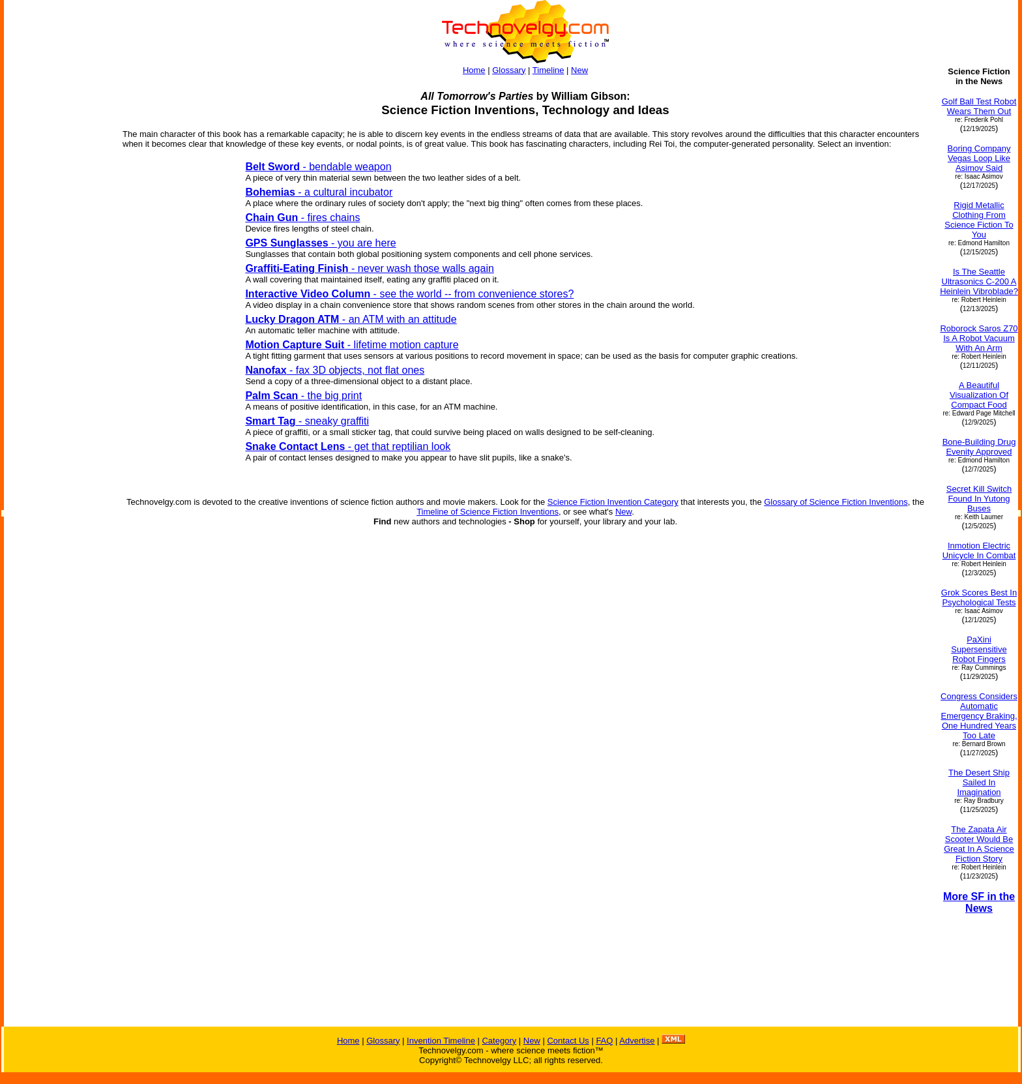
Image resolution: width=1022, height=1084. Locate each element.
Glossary (508, 70)
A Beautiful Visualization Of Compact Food (979, 395)
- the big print (303, 395)
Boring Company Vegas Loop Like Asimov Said (979, 158)
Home (474, 70)
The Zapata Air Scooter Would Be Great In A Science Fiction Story (979, 844)
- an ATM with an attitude (350, 319)
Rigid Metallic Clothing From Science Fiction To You (978, 219)
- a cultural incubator (318, 192)
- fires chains (302, 217)
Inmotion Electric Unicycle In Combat (979, 550)
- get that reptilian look (347, 446)
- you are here (320, 242)
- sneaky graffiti (307, 421)
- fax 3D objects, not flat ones (334, 370)
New (579, 70)
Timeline (548, 70)
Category (499, 1041)
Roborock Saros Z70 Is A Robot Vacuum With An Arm (978, 338)
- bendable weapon (318, 166)
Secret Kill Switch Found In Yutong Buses (979, 498)
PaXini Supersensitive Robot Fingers (978, 649)
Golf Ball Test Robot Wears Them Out (979, 106)
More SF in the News (979, 902)
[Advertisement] (57, 429)
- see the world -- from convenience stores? (409, 293)
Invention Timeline (441, 1041)
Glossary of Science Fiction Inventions (835, 502)
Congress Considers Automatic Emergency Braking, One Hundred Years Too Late (979, 715)
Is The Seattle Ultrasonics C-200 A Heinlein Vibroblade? (979, 281)
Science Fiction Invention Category (613, 502)
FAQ (604, 1041)
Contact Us (568, 1041)
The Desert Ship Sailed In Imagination (979, 782)
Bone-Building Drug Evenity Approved (979, 447)
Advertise (636, 1041)
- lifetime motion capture (351, 344)
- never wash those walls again (369, 268)
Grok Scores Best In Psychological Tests (979, 597)
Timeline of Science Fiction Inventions (487, 512)
